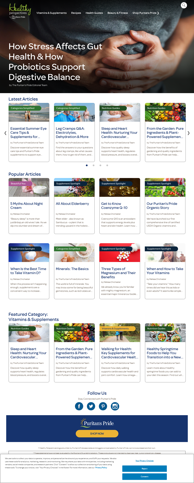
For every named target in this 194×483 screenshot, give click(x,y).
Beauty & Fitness (118, 13)
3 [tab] (100, 164)
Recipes (76, 13)
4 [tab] (107, 164)
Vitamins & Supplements (51, 13)
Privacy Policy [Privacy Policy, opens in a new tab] (101, 467)
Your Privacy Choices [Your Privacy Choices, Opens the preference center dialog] (144, 460)
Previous (5, 132)
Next (188, 132)
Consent (144, 476)
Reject (144, 468)
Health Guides (94, 13)
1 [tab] (86, 164)
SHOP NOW (97, 433)
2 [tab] (93, 164)
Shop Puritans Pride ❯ (146, 13)
